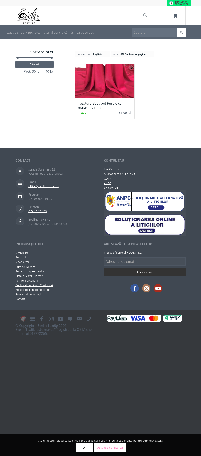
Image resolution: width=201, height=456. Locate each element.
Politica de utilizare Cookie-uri (34, 285)
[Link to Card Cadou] (23, 319)
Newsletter (22, 262)
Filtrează (34, 64)
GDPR (107, 179)
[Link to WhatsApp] (56, 326)
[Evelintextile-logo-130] (28, 15)
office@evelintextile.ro (43, 186)
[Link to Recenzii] (70, 319)
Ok (84, 448)
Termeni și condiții (27, 280)
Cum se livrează (25, 267)
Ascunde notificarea (110, 448)
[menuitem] (143, 15)
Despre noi (22, 253)
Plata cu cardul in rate (29, 276)
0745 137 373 (37, 211)
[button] (131, 67)
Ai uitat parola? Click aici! (119, 174)
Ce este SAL (111, 188)
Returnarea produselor (29, 271)
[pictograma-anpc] (145, 201)
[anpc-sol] (145, 224)
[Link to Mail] (79, 319)
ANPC (107, 183)
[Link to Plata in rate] (32, 319)
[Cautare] (143, 15)
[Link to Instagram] (146, 288)
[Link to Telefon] (89, 319)
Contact (20, 299)
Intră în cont (111, 169)
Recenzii (20, 257)
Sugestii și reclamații (28, 294)
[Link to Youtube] (158, 288)
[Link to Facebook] (134, 288)
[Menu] (153, 15)
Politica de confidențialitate (32, 290)
